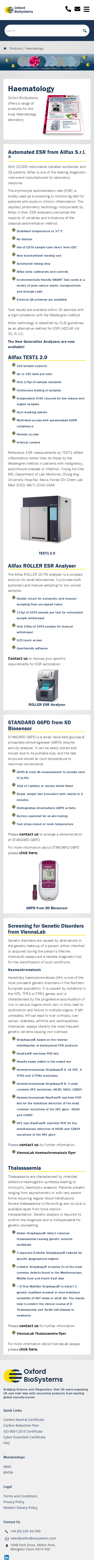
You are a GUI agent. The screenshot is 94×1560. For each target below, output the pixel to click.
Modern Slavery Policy (20, 1507)
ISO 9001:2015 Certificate (23, 1431)
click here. (28, 852)
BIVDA (8, 1472)
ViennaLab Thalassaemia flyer (41, 1333)
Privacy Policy (13, 1502)
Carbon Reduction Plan (21, 1425)
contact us (29, 834)
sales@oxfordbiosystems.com (33, 1538)
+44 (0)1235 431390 (25, 1531)
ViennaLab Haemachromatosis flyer (46, 1152)
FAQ (6, 1443)
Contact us (18, 658)
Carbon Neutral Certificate (23, 1419)
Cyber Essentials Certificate (24, 1437)
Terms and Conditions (20, 1496)
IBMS (7, 1466)
